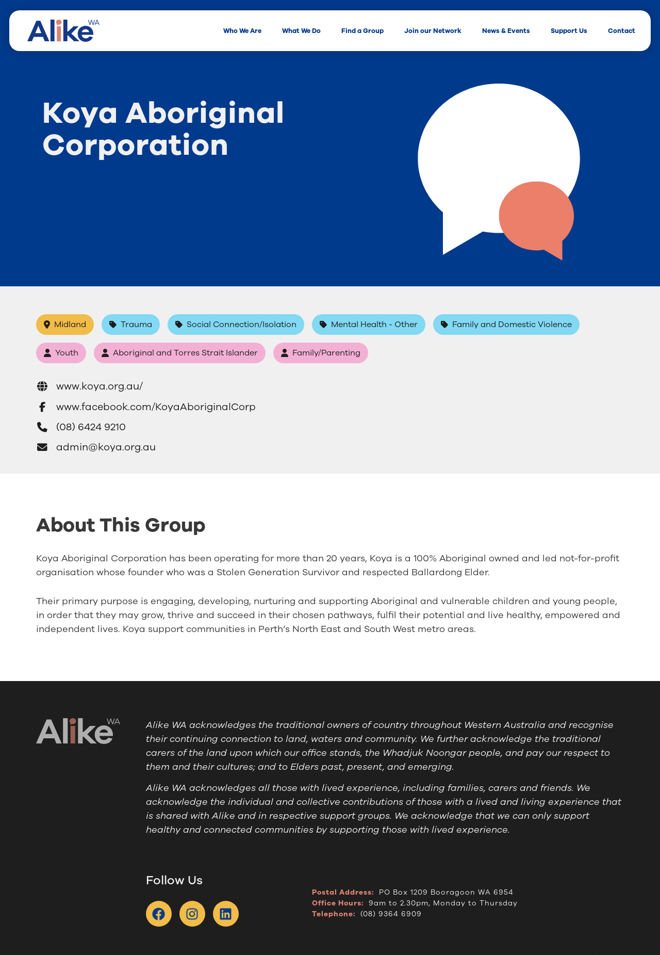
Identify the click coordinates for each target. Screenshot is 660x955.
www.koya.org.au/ (89, 386)
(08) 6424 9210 (81, 427)
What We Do (301, 30)
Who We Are (242, 30)
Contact (621, 30)
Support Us (569, 30)
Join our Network (432, 30)
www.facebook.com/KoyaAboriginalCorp (146, 407)
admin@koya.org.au (96, 448)
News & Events (506, 30)
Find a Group (362, 30)
